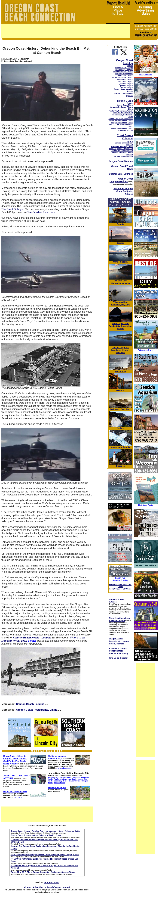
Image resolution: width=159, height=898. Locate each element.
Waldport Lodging (126, 85)
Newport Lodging (126, 83)
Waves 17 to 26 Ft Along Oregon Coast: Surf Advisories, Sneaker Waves (43, 872)
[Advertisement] (65, 31)
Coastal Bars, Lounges (121, 174)
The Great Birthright (12, 209)
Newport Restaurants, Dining (122, 122)
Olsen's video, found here (40, 212)
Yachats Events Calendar (123, 156)
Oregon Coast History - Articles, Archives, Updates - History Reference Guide (45, 831)
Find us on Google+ (118, 658)
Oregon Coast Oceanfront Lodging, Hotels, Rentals (119, 641)
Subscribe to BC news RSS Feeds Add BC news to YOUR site (120, 587)
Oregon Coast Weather (121, 161)
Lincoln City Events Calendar (122, 151)
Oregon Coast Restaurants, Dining (36, 709)
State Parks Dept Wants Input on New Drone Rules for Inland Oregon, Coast (45, 855)
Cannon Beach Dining (124, 105)
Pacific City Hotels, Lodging (122, 77)
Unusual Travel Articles (116, 600)
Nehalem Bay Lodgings (124, 70)
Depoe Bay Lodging (125, 81)
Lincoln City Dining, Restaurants (121, 119)
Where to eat (78, 637)
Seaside (130, 66)
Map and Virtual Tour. (14, 640)
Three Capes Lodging (125, 75)
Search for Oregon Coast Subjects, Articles (123, 191)
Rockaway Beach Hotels (124, 73)
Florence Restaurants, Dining (122, 128)
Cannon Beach (120, 262)
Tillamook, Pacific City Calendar (121, 149)
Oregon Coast (51, 882)
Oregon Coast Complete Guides (121, 180)
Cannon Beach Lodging (30, 704)
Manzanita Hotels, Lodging (123, 71)
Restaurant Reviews (125, 130)
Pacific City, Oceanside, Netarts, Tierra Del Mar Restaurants (121, 112)
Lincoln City (117, 347)
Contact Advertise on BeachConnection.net (47, 887)
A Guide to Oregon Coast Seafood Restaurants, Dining (118, 651)
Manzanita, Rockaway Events (122, 147)
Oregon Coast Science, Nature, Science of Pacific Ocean (36, 835)
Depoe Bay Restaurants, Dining (121, 120)
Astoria (130, 141)
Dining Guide (125, 100)
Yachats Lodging (126, 87)
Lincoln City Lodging (125, 79)
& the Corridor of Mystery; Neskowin (120, 350)
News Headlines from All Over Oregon (119, 619)
